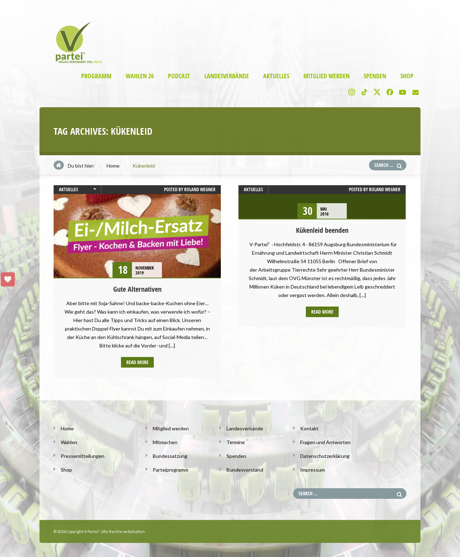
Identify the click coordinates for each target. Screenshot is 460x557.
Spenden (375, 76)
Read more (137, 362)
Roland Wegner (200, 189)
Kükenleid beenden (322, 230)
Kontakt (309, 428)
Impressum (312, 470)
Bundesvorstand (244, 470)
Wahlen (69, 442)
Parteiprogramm (170, 470)
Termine (235, 442)
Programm (96, 76)
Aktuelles (276, 76)
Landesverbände (226, 76)
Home (113, 166)
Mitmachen (165, 442)
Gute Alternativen (137, 289)
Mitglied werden (326, 76)
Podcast (179, 76)
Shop (406, 76)
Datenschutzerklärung (325, 456)
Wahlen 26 (140, 76)
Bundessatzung (170, 456)
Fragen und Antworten (325, 442)
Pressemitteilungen (82, 456)
